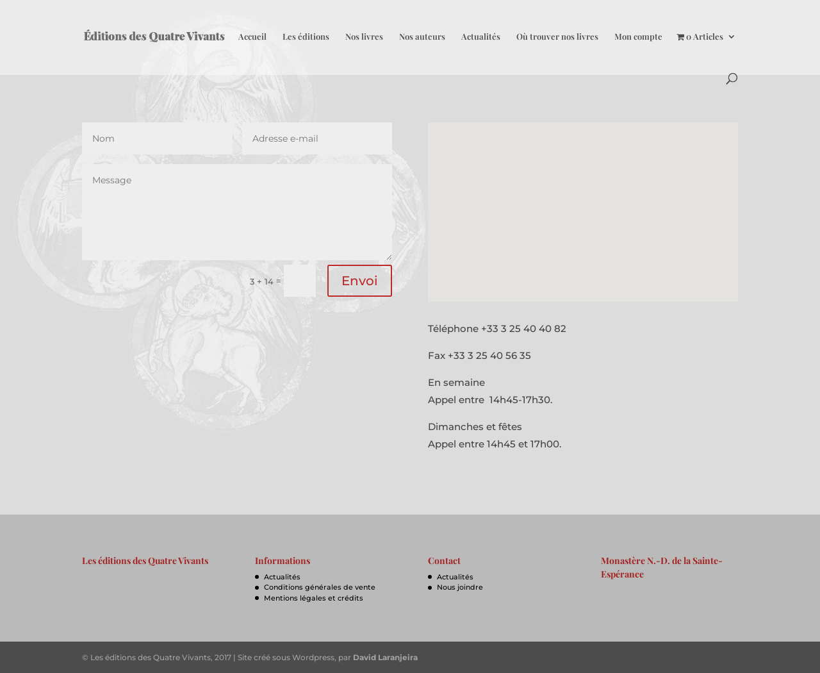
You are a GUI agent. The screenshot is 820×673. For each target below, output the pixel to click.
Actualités (480, 37)
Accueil (252, 37)
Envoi (359, 280)
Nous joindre (460, 587)
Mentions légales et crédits (313, 598)
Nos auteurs (422, 37)
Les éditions (306, 37)
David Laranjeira (385, 657)
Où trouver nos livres (557, 37)
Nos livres (364, 37)
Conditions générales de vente (319, 587)
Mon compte (638, 37)
